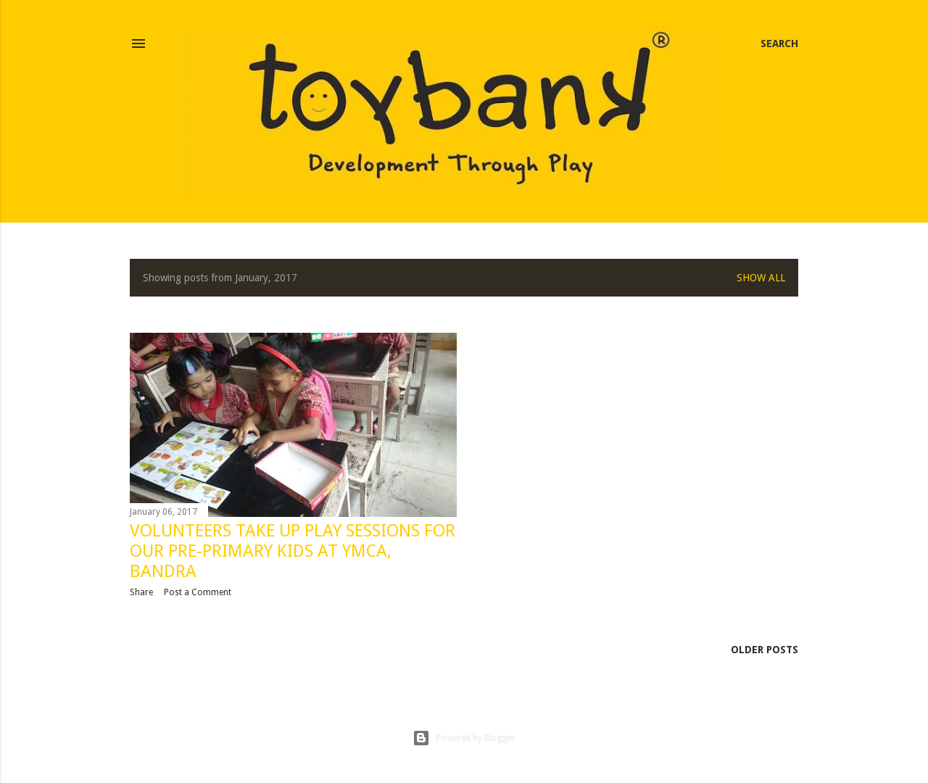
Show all (761, 277)
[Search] (779, 43)
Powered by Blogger (464, 738)
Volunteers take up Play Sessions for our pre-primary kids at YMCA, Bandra (292, 551)
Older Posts (764, 649)
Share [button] (141, 592)
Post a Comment (197, 592)
